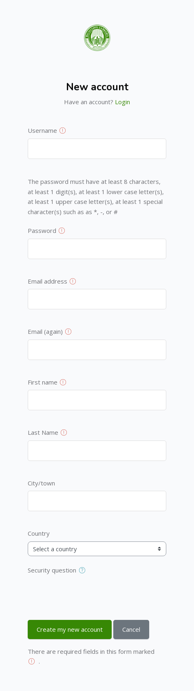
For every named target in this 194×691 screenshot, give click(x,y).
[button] (84, 570)
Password (42, 230)
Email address (47, 281)
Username (42, 130)
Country (39, 533)
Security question (52, 570)
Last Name (43, 432)
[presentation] (90, 594)
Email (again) (45, 331)
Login (122, 102)
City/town (41, 483)
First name (42, 382)
